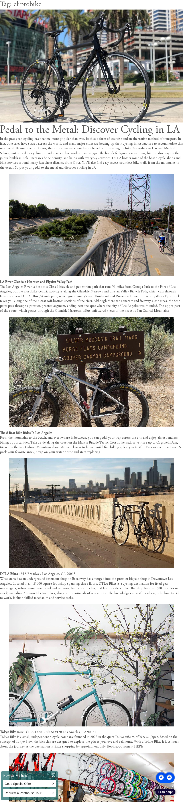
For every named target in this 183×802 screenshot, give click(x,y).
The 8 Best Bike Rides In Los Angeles (26, 433)
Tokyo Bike (8, 732)
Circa (77, 163)
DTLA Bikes (9, 574)
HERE (138, 746)
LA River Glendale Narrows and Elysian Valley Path (36, 282)
